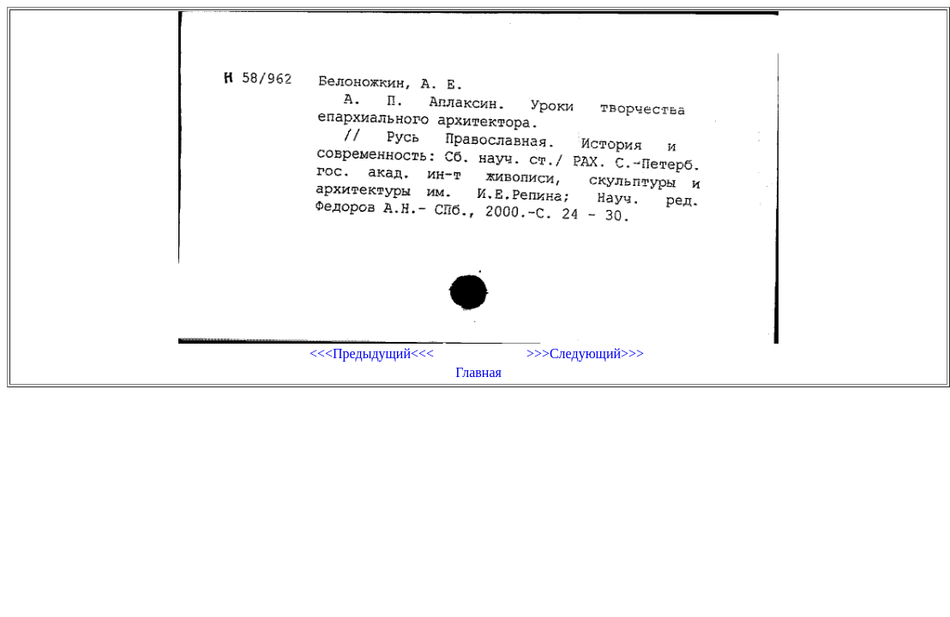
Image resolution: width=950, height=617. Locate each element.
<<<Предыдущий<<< (372, 353)
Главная (478, 372)
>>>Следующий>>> (585, 353)
